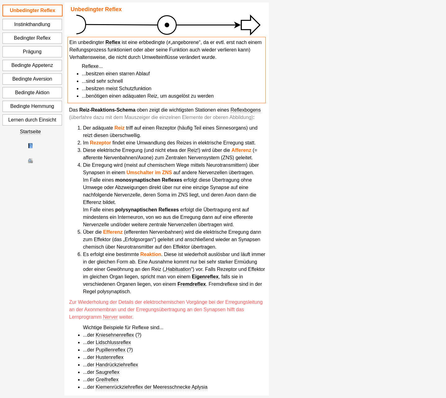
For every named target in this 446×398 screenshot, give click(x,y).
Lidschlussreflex (113, 342)
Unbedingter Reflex (32, 10)
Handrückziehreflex (117, 364)
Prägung (32, 51)
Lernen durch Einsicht (32, 119)
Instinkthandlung (32, 24)
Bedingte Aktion (32, 92)
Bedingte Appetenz (32, 65)
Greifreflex (107, 379)
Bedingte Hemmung (32, 106)
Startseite (30, 131)
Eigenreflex (205, 276)
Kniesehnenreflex (115, 335)
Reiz (192, 150)
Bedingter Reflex (32, 38)
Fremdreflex (191, 284)
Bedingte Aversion (32, 79)
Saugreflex (108, 372)
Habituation (178, 269)
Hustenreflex (110, 357)
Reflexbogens (245, 110)
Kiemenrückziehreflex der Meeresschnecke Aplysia (152, 387)
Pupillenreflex (110, 349)
